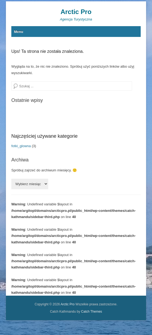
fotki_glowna (21, 146)
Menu (18, 32)
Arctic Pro (76, 11)
